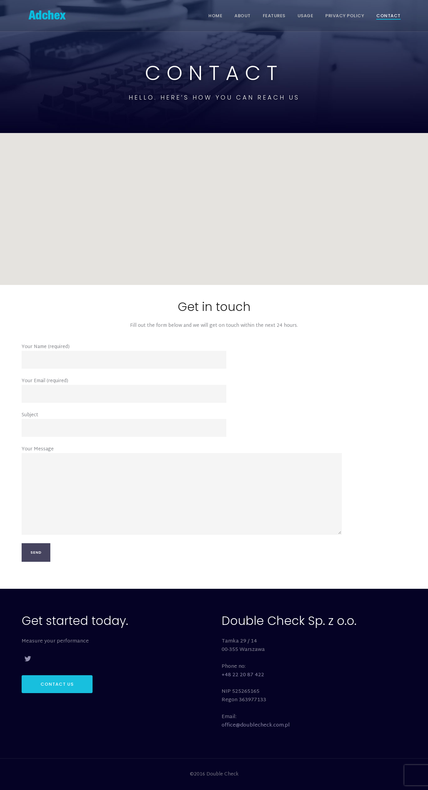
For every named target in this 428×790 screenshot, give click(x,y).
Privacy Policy (344, 15)
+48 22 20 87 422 (243, 675)
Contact (388, 15)
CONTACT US (57, 684)
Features (274, 15)
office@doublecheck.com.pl (256, 725)
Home (215, 15)
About (242, 15)
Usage (305, 15)
